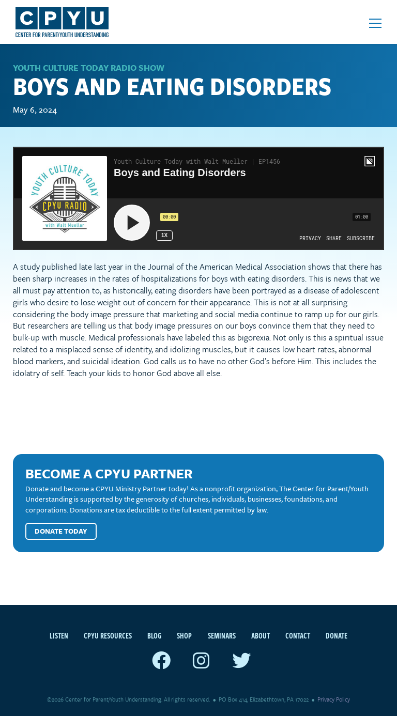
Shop (184, 635)
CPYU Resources (108, 635)
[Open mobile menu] (375, 23)
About (260, 635)
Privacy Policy (333, 699)
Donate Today (61, 531)
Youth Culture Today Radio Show (88, 67)
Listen (59, 635)
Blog (154, 635)
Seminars (222, 635)
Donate (336, 635)
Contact (297, 635)
